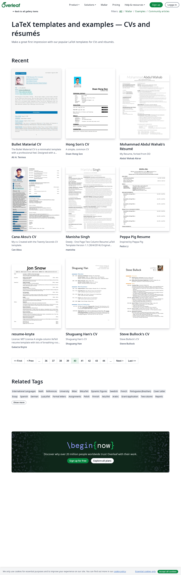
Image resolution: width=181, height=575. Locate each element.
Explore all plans (102, 460)
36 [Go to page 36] (46, 360)
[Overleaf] (11, 5)
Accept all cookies (167, 571)
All (120, 11)
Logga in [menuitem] (172, 4)
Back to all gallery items (25, 11)
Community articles (159, 11)
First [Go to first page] (18, 360)
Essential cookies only (145, 571)
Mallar (128, 11)
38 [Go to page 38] (60, 360)
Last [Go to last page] (132, 360)
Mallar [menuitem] (104, 4)
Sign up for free (77, 460)
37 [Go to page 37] (53, 360)
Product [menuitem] (73, 4)
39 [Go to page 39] (67, 360)
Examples (140, 11)
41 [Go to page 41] (82, 360)
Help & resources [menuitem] (134, 4)
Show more (18, 402)
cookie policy (120, 571)
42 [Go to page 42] (89, 360)
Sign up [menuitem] (156, 4)
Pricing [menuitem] (116, 4)
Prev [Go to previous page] (30, 360)
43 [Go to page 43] (96, 360)
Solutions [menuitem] (89, 4)
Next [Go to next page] (119, 360)
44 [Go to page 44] (104, 360)
